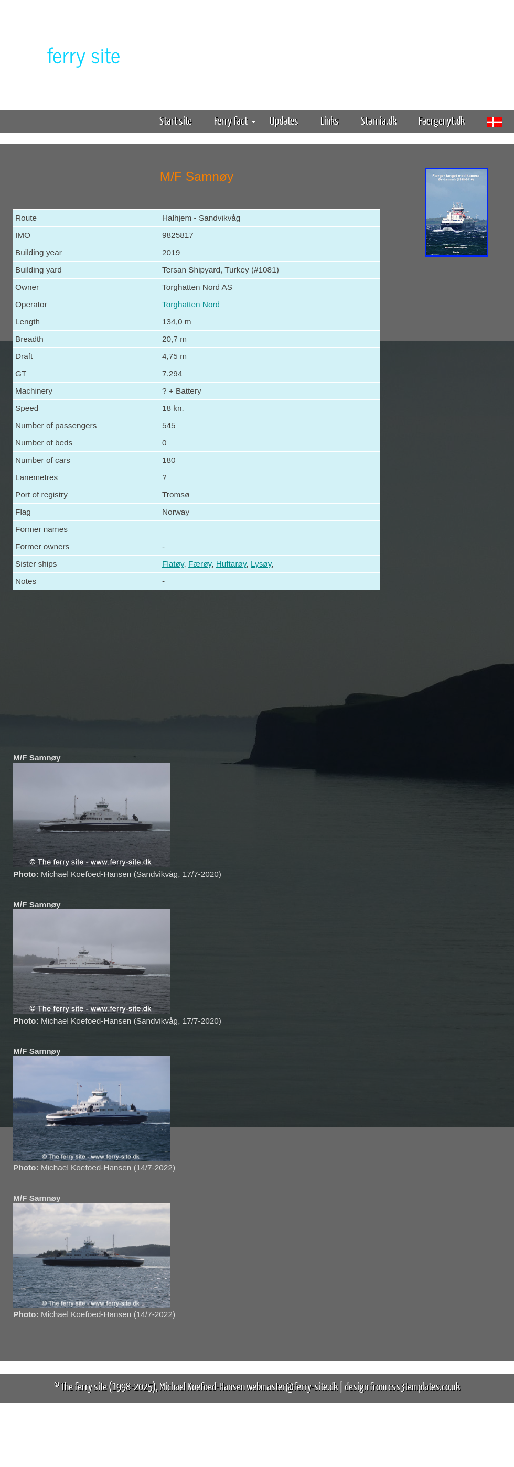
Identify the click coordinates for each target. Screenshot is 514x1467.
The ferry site (84, 1386)
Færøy (199, 563)
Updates (284, 120)
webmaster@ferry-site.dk (292, 1386)
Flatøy (173, 563)
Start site (175, 120)
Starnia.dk (379, 120)
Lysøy (261, 563)
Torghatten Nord (191, 304)
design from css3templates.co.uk (402, 1386)
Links (329, 120)
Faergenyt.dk (442, 120)
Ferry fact (234, 120)
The (65, 54)
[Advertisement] (456, 423)
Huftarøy (231, 563)
